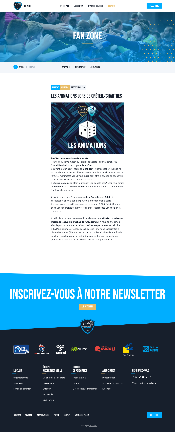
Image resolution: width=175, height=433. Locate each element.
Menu (29, 6)
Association (78, 6)
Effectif (47, 389)
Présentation (79, 377)
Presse (58, 416)
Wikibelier (18, 383)
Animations (95, 67)
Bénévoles (66, 67)
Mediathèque (80, 67)
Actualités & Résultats (113, 383)
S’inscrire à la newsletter (144, 383)
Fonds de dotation (95, 6)
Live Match (48, 400)
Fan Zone (29, 416)
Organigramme (21, 377)
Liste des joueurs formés (85, 389)
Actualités (48, 394)
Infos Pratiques (44, 416)
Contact (69, 416)
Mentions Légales (84, 416)
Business (111, 6)
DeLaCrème (93, 427)
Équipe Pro (64, 6)
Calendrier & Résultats (54, 377)
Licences (107, 389)
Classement (49, 383)
